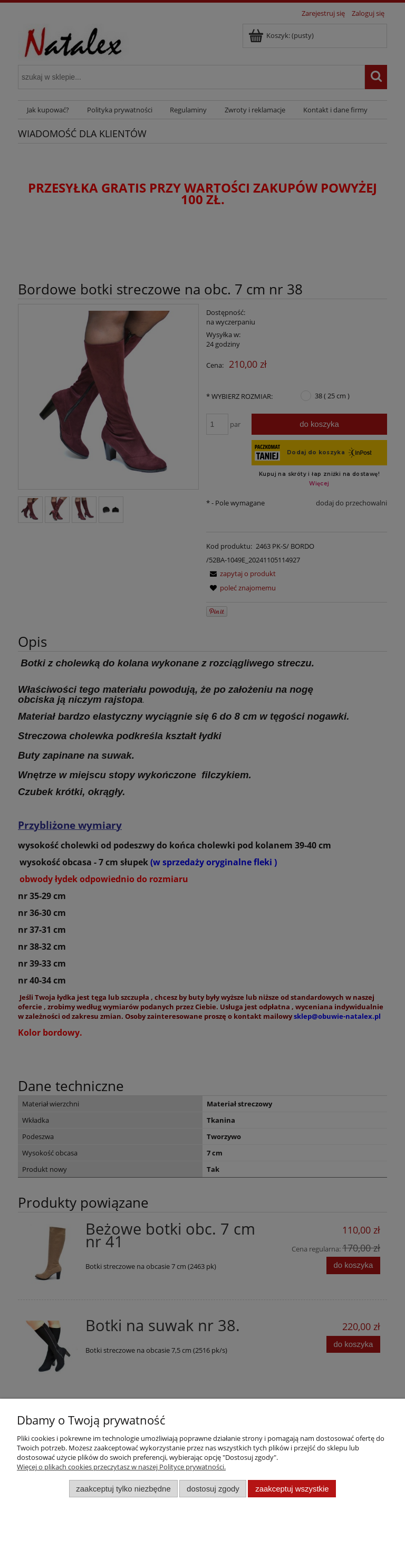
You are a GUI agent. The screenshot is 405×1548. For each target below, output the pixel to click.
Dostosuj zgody (213, 1488)
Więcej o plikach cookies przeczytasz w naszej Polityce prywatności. (121, 1466)
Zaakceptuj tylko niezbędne (123, 1488)
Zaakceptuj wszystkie (292, 1488)
